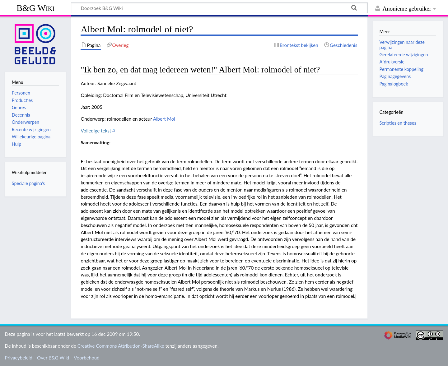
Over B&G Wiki (53, 357)
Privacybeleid (18, 357)
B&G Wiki (35, 8)
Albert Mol (164, 119)
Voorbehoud (86, 357)
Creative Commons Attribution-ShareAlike (120, 346)
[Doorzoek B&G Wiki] (219, 8)
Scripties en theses (397, 123)
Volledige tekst (96, 130)
